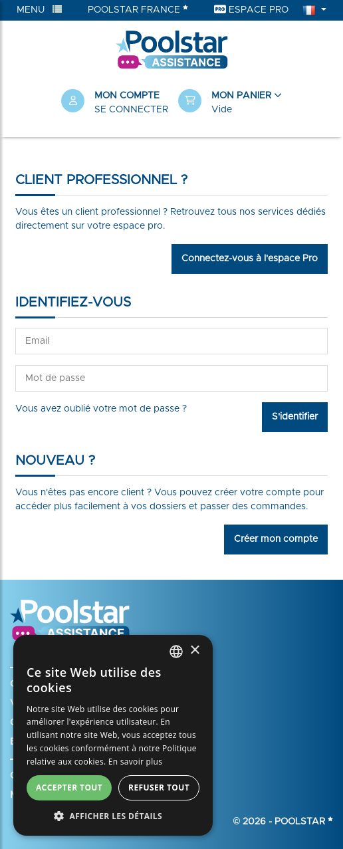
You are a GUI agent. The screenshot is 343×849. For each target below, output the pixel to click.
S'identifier (295, 417)
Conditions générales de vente (77, 776)
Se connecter (131, 109)
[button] (230, 103)
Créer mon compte (276, 539)
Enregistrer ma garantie (61, 742)
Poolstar (304, 821)
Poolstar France (138, 9)
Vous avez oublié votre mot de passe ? (101, 409)
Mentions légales (46, 795)
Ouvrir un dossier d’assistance (76, 722)
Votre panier (37, 703)
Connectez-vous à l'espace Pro (249, 258)
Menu (39, 10)
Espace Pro (251, 10)
